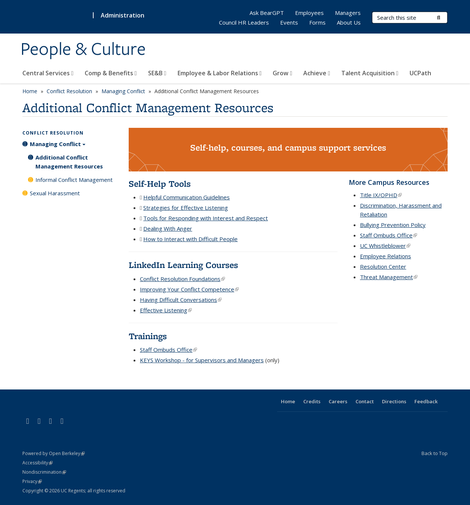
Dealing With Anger (167, 228)
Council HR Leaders (244, 22)
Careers (338, 401)
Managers (348, 12)
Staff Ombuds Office (168, 349)
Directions (394, 401)
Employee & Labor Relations (220, 73)
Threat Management (388, 277)
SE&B (157, 73)
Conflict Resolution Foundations (182, 279)
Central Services (47, 73)
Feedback (426, 401)
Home (29, 91)
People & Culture (83, 49)
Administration (122, 15)
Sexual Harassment (55, 193)
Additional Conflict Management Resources (69, 162)
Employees (309, 12)
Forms (317, 22)
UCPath (420, 73)
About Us (349, 22)
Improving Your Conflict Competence (189, 289)
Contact (364, 401)
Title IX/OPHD (381, 195)
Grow (282, 73)
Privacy (32, 481)
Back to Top (435, 453)
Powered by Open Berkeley (53, 453)
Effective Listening (166, 310)
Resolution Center (383, 266)
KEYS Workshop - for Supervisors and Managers (202, 360)
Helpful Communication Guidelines (186, 197)
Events (289, 22)
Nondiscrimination (44, 472)
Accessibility (37, 463)
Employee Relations (385, 256)
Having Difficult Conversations (181, 299)
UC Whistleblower (385, 245)
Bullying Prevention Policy (393, 224)
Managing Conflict (123, 91)
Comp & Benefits (111, 73)
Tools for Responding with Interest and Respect (205, 218)
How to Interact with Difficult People (190, 239)
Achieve (316, 73)
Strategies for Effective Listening (185, 207)
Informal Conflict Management (74, 179)
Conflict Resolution (69, 91)
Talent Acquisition (369, 73)
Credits (311, 401)
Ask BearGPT (267, 12)
